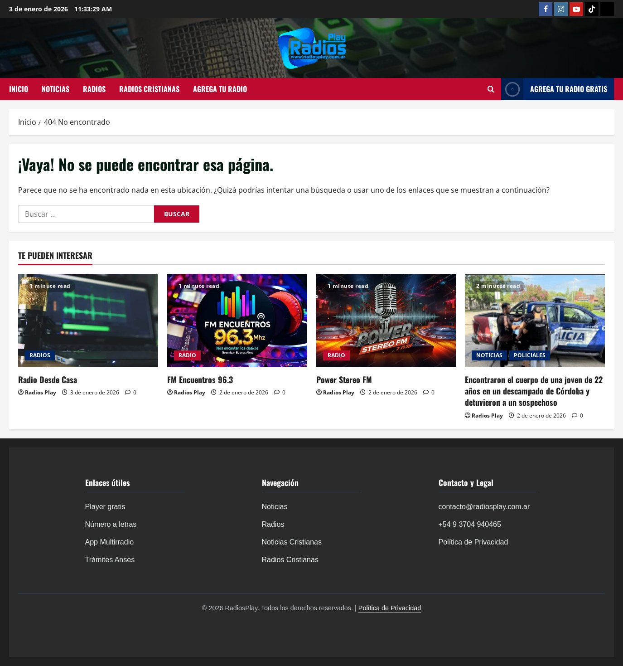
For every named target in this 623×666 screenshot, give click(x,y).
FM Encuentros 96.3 (200, 379)
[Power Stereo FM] (386, 320)
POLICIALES (530, 355)
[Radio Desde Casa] (88, 320)
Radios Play (40, 392)
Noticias (275, 506)
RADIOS (94, 88)
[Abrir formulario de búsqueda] (491, 89)
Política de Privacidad (473, 542)
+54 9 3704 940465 (470, 524)
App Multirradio (109, 542)
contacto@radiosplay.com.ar (484, 506)
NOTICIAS (55, 88)
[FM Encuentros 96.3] (237, 320)
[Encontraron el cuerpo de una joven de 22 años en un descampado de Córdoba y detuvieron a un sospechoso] (535, 320)
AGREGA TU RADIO (220, 88)
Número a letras (111, 524)
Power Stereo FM (344, 379)
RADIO (187, 355)
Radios (273, 524)
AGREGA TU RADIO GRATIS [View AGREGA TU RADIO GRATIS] (554, 89)
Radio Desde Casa (47, 379)
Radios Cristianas (290, 560)
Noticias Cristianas (292, 542)
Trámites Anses (110, 560)
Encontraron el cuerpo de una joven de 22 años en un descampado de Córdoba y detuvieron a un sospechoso (534, 391)
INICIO (18, 88)
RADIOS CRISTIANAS (149, 88)
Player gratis (105, 506)
